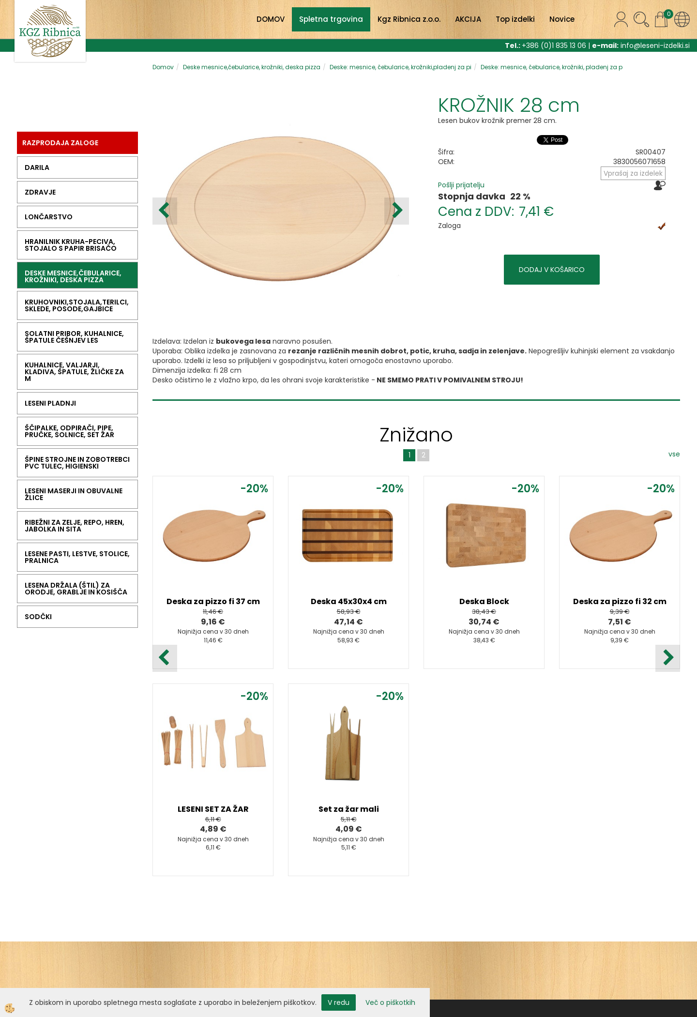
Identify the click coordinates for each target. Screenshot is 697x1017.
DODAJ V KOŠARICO (552, 269)
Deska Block (484, 601)
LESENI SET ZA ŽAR (213, 809)
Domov (163, 67)
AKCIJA (468, 19)
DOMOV (271, 19)
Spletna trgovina (331, 19)
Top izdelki (515, 19)
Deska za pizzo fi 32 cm (620, 601)
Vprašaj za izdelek (633, 173)
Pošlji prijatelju (461, 185)
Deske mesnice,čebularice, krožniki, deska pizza (251, 67)
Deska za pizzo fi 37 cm (213, 601)
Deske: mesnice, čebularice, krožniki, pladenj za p (551, 67)
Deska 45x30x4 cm (349, 601)
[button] (396, 211)
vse (674, 454)
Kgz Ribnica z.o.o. (409, 19)
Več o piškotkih (390, 1002)
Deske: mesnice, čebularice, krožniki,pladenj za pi (400, 67)
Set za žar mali (348, 809)
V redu (338, 1002)
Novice (562, 19)
